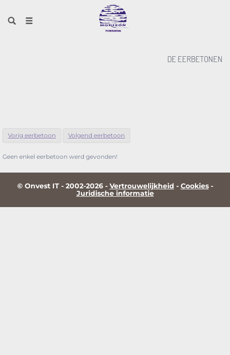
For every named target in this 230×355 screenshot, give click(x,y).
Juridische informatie (115, 193)
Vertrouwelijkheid (142, 185)
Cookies (195, 185)
